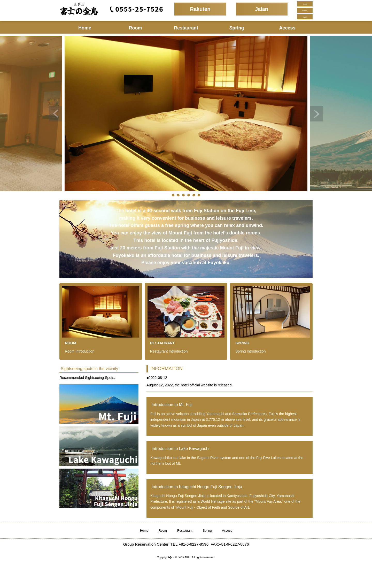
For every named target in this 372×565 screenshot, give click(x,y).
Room (135, 27)
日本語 (305, 4)
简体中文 (304, 10)
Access (287, 27)
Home (84, 27)
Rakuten (200, 9)
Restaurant (186, 27)
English (305, 17)
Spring (236, 27)
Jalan (261, 9)
